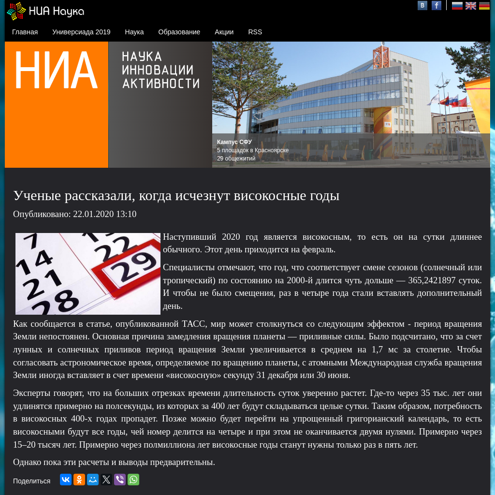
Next (477, 105)
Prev (225, 105)
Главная (25, 32)
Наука (134, 32)
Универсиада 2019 (81, 32)
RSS (255, 32)
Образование (180, 32)
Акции (224, 32)
